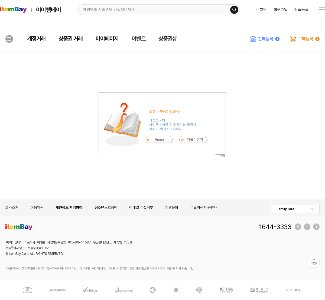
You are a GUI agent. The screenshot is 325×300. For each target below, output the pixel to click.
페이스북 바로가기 (307, 226)
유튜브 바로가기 (316, 226)
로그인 (261, 10)
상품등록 (301, 10)
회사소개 (11, 207)
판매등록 (265, 39)
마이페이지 (107, 39)
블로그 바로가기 (298, 226)
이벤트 (138, 39)
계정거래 (36, 39)
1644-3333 (275, 226)
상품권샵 (167, 39)
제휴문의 (171, 207)
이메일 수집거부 (141, 207)
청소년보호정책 (106, 207)
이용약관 (37, 207)
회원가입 (281, 10)
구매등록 (305, 39)
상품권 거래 (70, 39)
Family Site (285, 209)
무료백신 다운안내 (203, 207)
